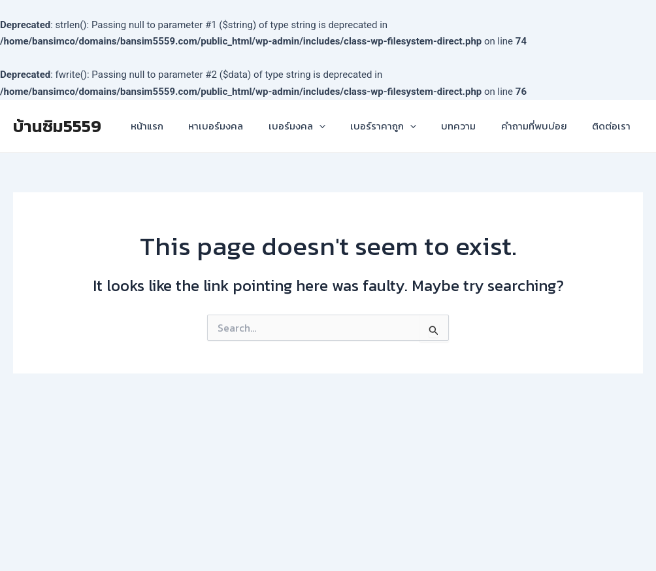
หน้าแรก (182, 125)
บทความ (472, 125)
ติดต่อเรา (614, 125)
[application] (343, 126)
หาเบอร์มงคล (245, 125)
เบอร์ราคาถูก (402, 126)
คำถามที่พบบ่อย (542, 125)
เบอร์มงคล (321, 126)
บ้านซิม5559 (57, 126)
